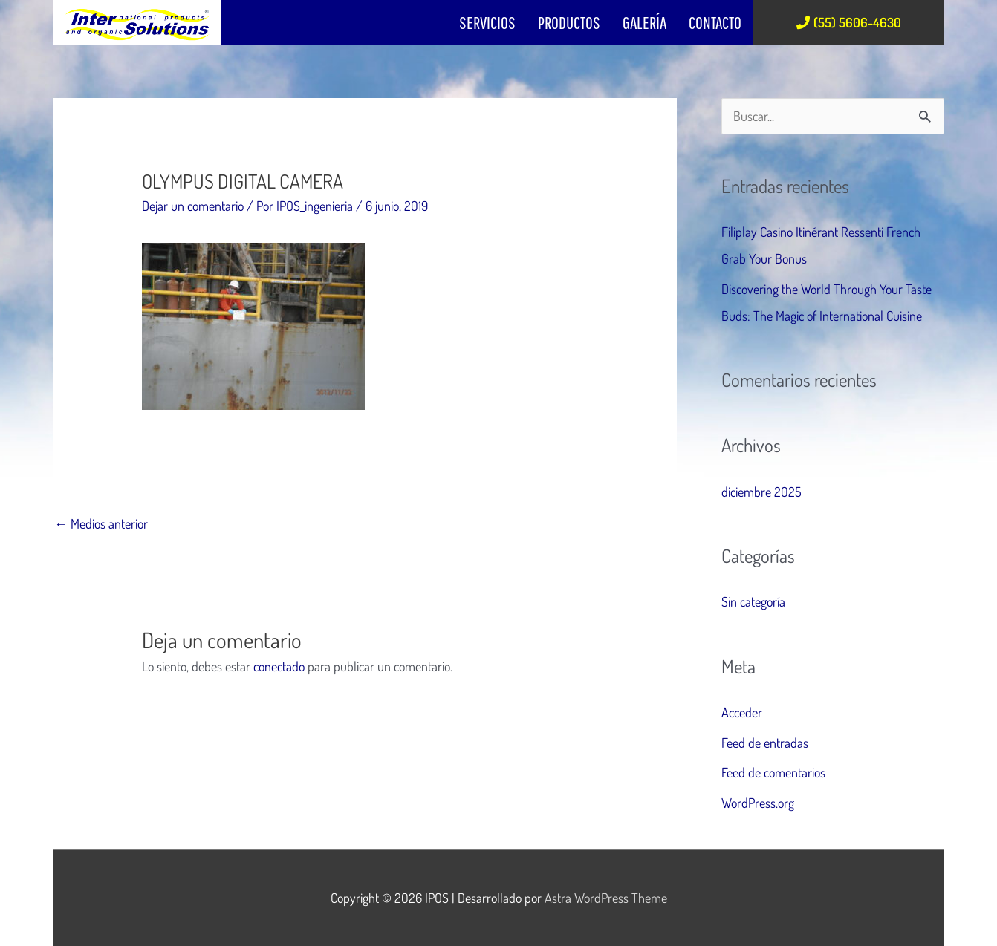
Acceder (741, 712)
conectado (279, 666)
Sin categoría (753, 601)
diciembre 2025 (761, 491)
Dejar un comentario (193, 206)
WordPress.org (757, 803)
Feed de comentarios (773, 772)
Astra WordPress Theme (606, 898)
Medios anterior (101, 523)
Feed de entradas (764, 742)
